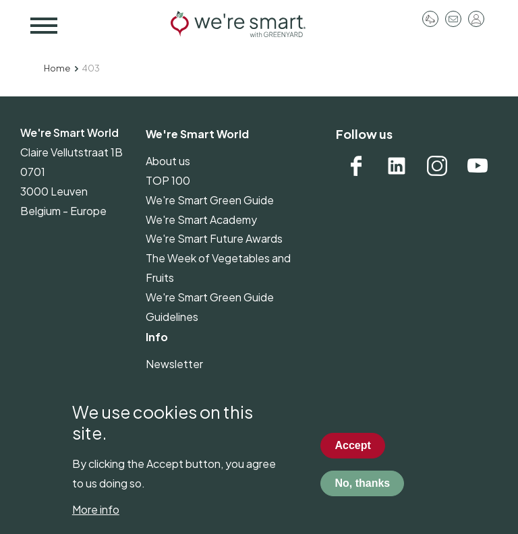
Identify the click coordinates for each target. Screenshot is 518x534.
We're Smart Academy (201, 219)
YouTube (477, 166)
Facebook (356, 166)
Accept (352, 456)
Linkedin (396, 166)
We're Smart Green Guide (210, 200)
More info (95, 520)
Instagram (437, 166)
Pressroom (430, 19)
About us (168, 161)
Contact (453, 19)
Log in (476, 19)
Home (57, 68)
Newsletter (174, 364)
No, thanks (362, 494)
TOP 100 (168, 180)
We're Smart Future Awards (214, 238)
